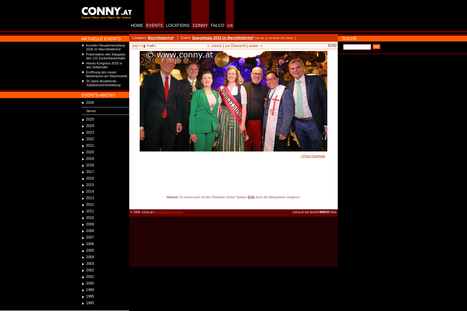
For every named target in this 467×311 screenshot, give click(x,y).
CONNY (200, 25)
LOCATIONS (178, 25)
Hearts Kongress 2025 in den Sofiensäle (104, 65)
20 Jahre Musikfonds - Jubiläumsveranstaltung (103, 83)
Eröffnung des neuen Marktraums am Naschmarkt (106, 74)
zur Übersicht (235, 46)
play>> (136, 45)
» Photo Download (313, 156)
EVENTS (154, 25)
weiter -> (256, 46)
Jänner (91, 111)
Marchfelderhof (161, 38)
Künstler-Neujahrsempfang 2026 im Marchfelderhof (105, 47)
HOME (137, 25)
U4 (230, 25)
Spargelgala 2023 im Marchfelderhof (222, 38)
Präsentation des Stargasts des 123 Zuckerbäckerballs (105, 56)
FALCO (217, 25)
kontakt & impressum (169, 212)
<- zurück (214, 46)
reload (134, 203)
